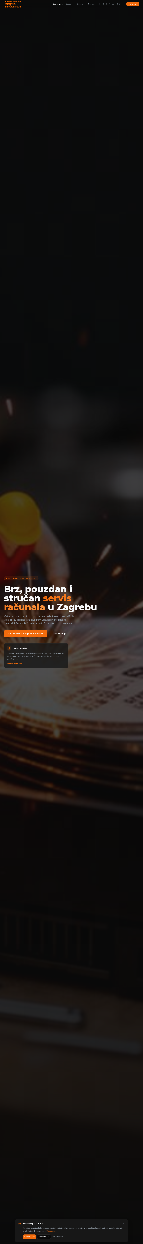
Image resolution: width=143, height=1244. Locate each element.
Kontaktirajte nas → (15, 664)
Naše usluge (60, 633)
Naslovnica (58, 4)
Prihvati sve (29, 1239)
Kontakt (132, 4)
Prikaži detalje (58, 1239)
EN (120, 4)
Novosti (91, 4)
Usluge (70, 4)
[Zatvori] (124, 1226)
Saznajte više (52, 1233)
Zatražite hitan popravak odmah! (25, 633)
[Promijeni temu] (100, 4)
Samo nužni (44, 1239)
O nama (81, 4)
